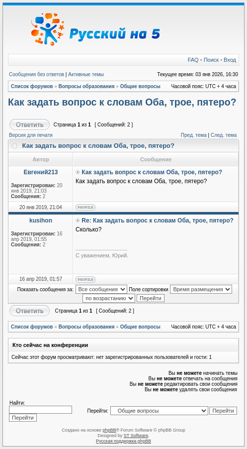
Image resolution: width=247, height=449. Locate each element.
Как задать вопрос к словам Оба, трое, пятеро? (122, 102)
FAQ (193, 60)
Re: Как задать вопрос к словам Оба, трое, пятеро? (158, 220)
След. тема (224, 135)
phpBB (109, 430)
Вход (230, 60)
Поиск (211, 60)
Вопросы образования (87, 86)
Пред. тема (194, 135)
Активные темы (86, 74)
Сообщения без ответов (36, 74)
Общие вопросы (140, 86)
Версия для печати (31, 135)
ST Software (136, 435)
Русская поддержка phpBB (123, 441)
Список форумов (32, 86)
